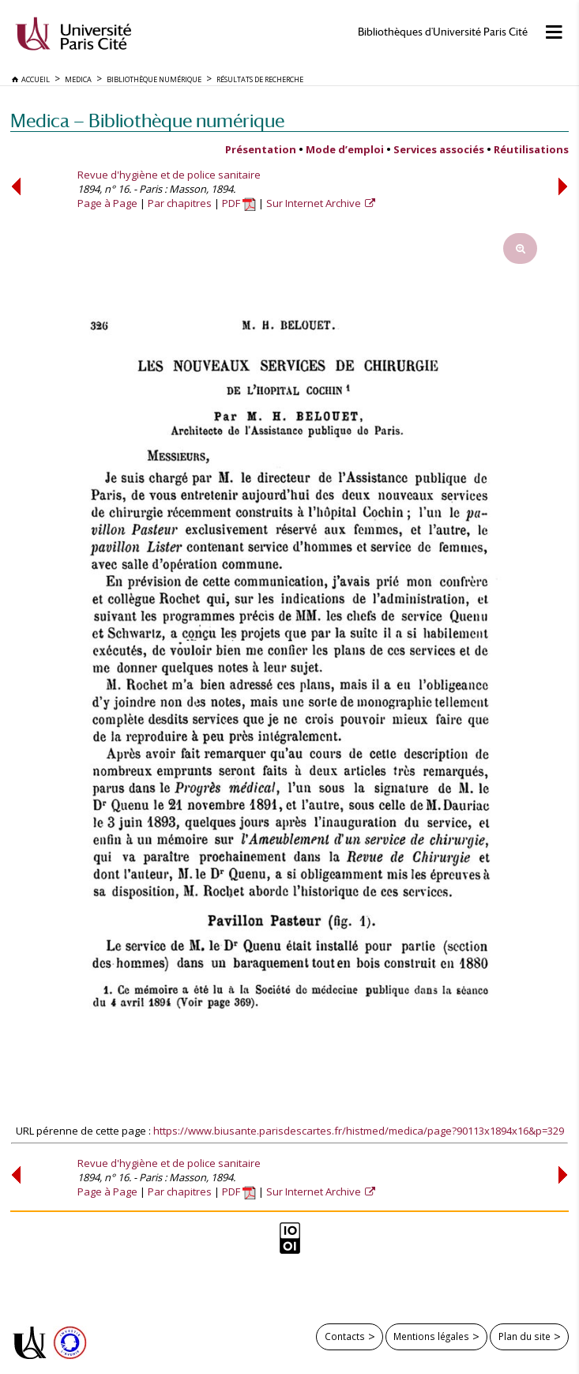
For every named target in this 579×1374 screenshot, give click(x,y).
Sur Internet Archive (314, 203)
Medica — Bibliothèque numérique (147, 120)
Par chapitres (180, 203)
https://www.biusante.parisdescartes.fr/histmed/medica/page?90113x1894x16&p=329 (358, 1131)
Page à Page (107, 203)
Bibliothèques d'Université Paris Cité (443, 32)
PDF (239, 203)
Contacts (345, 1336)
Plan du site (524, 1336)
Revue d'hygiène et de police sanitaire (169, 175)
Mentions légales (431, 1336)
